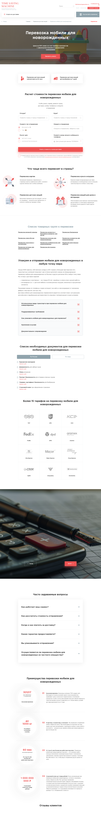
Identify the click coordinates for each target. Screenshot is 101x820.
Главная (28, 21)
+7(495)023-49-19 (95, 4)
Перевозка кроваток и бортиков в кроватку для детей (48, 234)
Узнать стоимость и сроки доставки (50, 149)
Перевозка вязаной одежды (27, 232)
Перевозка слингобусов (26, 238)
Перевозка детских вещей (40, 21)
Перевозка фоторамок (47, 247)
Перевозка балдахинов (70, 232)
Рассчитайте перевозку (90, 14)
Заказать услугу (50, 56)
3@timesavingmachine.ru (82, 4)
